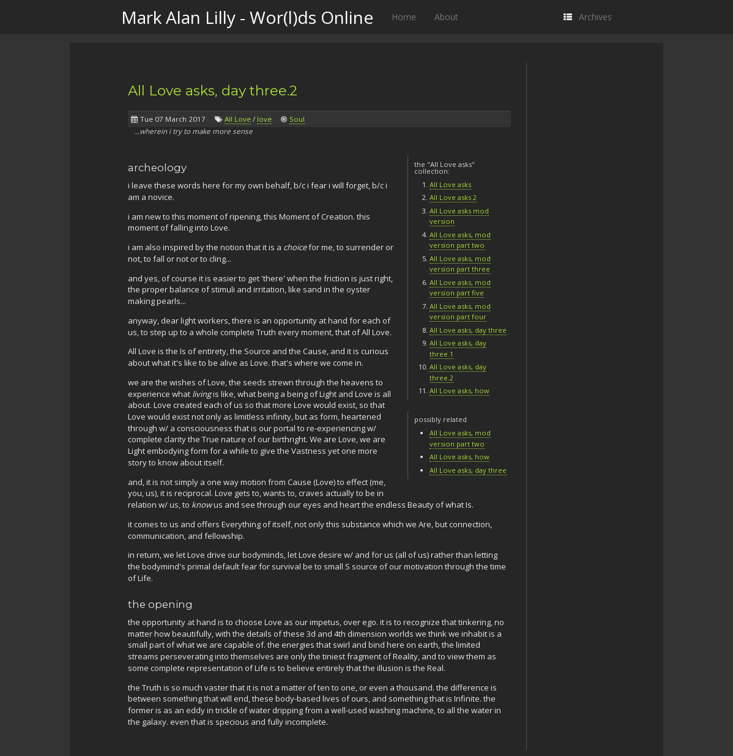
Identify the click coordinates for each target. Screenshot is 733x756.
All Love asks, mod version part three (460, 264)
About (446, 17)
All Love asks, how (459, 390)
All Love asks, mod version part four (460, 312)
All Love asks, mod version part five (460, 288)
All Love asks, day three (468, 330)
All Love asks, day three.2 (212, 90)
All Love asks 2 (453, 197)
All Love (238, 119)
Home (404, 17)
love (264, 119)
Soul (297, 119)
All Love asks (450, 184)
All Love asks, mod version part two (460, 240)
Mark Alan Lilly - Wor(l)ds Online (247, 17)
